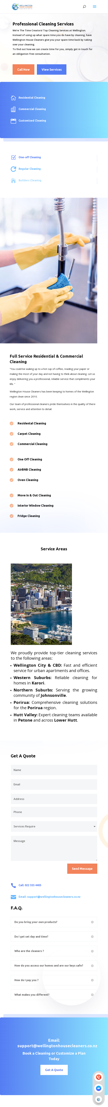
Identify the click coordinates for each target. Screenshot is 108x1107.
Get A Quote (64, 1070)
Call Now (23, 69)
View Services (52, 69)
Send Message (82, 868)
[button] (98, 1099)
